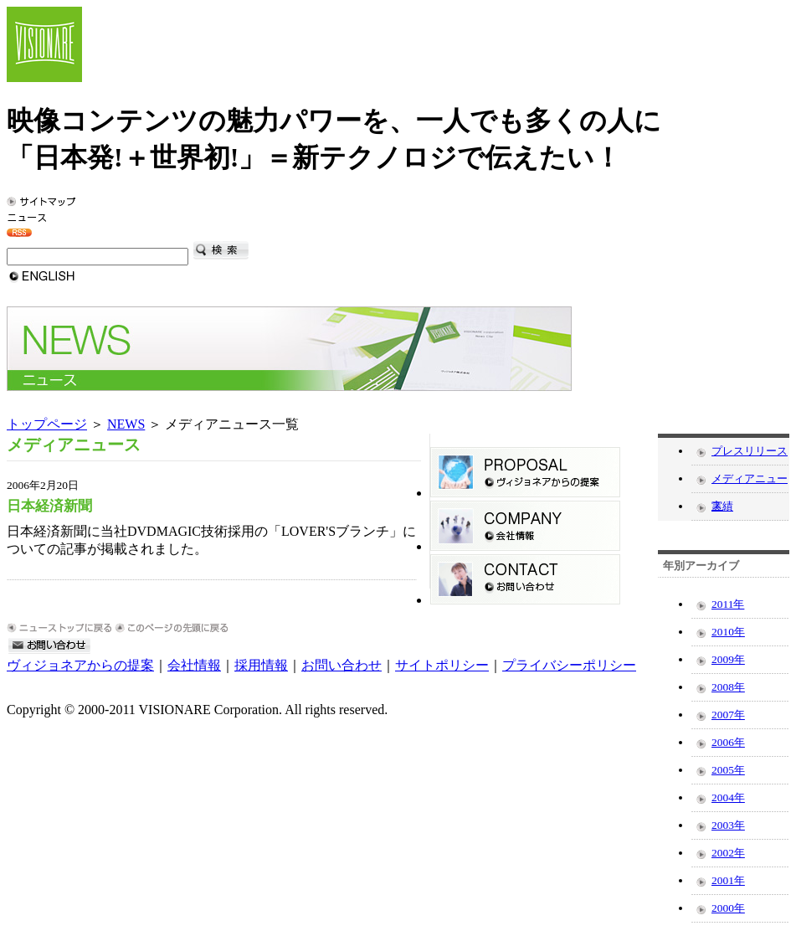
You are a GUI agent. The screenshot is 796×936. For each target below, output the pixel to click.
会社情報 (194, 665)
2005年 (728, 770)
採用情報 (261, 665)
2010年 (728, 631)
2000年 (728, 908)
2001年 (728, 880)
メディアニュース (749, 482)
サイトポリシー (442, 665)
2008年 (728, 687)
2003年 (728, 825)
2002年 (728, 852)
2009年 (728, 659)
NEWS (126, 424)
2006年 (728, 742)
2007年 (728, 714)
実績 (722, 506)
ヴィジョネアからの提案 (80, 665)
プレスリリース (749, 451)
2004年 (728, 797)
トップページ (47, 424)
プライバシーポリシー (569, 665)
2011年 (727, 604)
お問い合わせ (341, 665)
